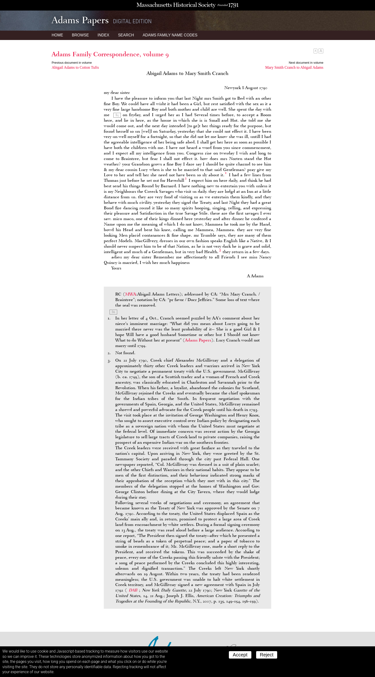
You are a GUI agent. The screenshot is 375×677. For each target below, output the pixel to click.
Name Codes (170, 35)
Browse (80, 35)
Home (57, 35)
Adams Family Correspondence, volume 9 (110, 54)
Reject (267, 654)
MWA (130, 294)
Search (126, 35)
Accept (240, 654)
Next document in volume (306, 62)
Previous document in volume (72, 62)
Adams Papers (198, 340)
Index (103, 35)
